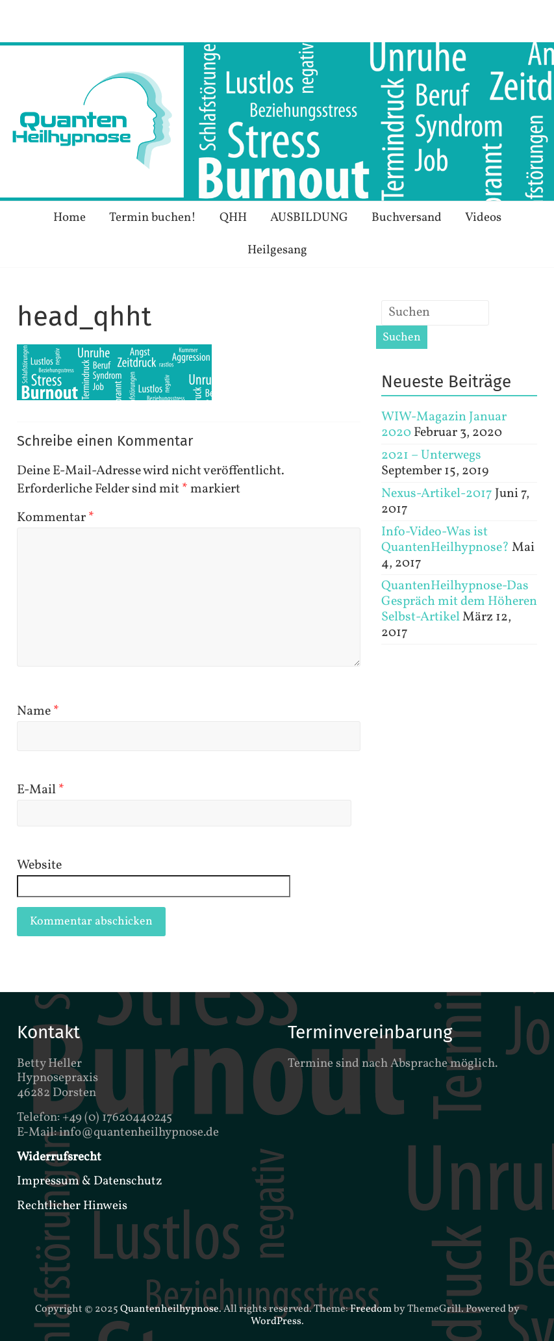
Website (39, 865)
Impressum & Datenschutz (89, 1181)
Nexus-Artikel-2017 (436, 494)
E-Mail (40, 790)
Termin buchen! (152, 217)
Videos (483, 217)
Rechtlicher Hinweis (72, 1205)
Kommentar (55, 518)
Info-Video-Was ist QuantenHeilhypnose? (445, 540)
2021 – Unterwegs (431, 455)
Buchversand (406, 217)
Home (69, 217)
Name (38, 711)
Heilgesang (277, 250)
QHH (233, 217)
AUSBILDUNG (309, 217)
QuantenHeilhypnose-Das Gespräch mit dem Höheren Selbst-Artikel (459, 601)
